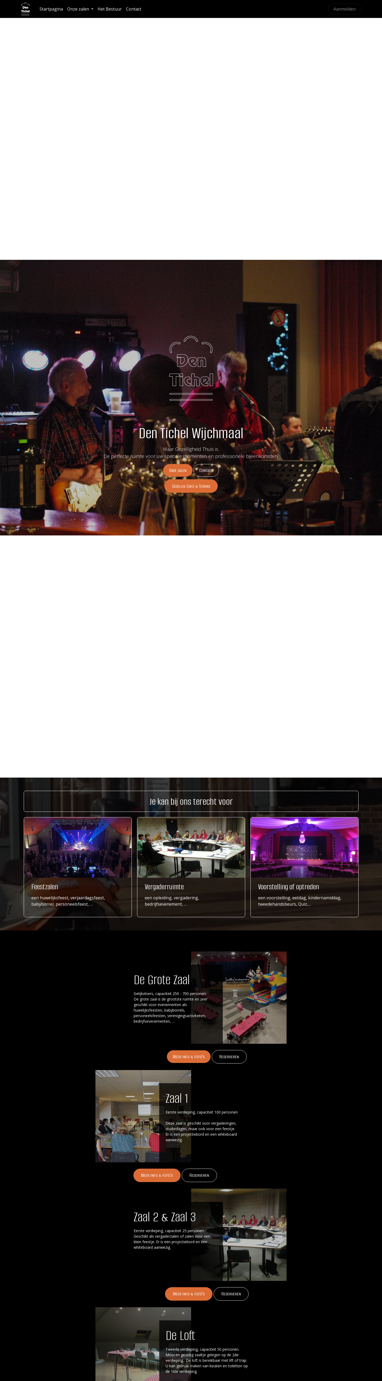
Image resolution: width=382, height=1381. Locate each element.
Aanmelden (344, 9)
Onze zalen (177, 470)
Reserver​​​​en (231, 1294)
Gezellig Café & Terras (191, 486)
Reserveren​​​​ (199, 1175)
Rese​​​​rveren (229, 1056)
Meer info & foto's (189, 1056)
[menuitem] (51, 9)
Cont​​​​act (206, 470)
